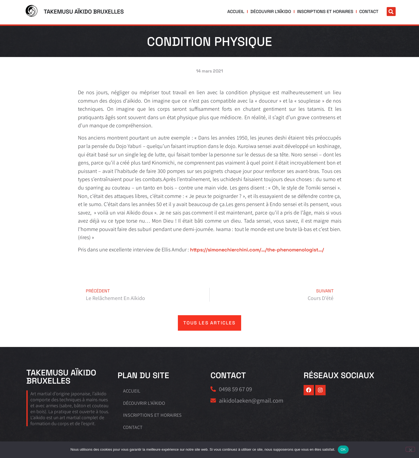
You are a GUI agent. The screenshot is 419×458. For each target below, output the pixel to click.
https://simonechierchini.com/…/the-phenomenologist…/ (257, 250)
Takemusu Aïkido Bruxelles (84, 11)
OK (343, 449)
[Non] (410, 449)
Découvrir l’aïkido (278, 11)
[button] (391, 11)
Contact (370, 11)
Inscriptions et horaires (329, 11)
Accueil (246, 11)
